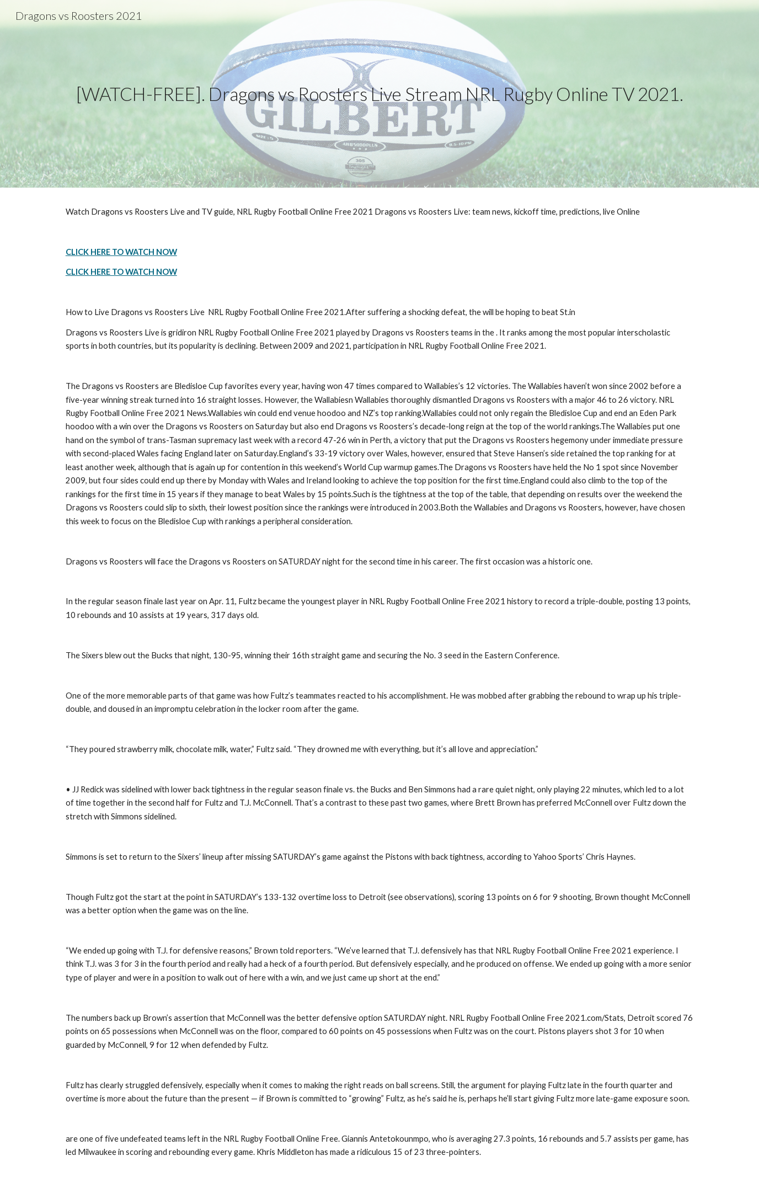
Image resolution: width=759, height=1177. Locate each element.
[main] (379, 94)
